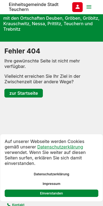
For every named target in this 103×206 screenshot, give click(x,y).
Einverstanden (51, 193)
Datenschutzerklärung (60, 147)
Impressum (51, 184)
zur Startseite (23, 93)
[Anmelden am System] (77, 7)
